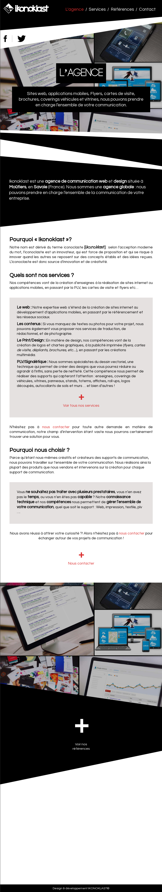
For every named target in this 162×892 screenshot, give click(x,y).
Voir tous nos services (81, 406)
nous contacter (56, 427)
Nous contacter (81, 563)
